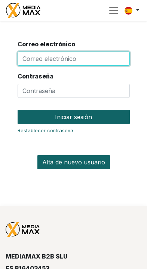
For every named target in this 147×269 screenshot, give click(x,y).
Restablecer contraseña (45, 130)
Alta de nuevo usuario (73, 162)
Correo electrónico (46, 44)
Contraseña (35, 76)
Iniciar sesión (73, 117)
